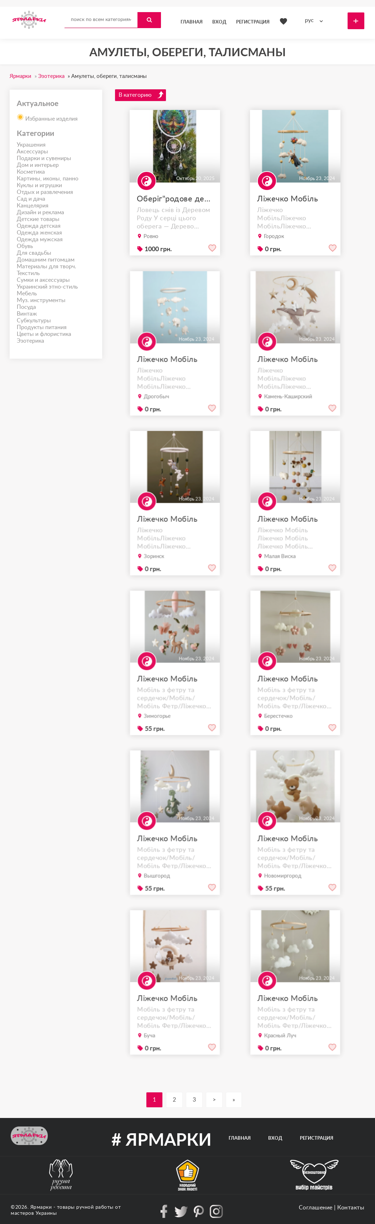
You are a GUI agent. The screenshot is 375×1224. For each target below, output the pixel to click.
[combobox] (315, 20)
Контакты (350, 1207)
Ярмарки (41, 1207)
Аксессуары (32, 151)
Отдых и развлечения (45, 192)
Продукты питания (42, 327)
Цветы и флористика (44, 334)
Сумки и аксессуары (43, 280)
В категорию (141, 94)
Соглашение (316, 1207)
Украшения (31, 145)
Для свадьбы (34, 253)
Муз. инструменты (41, 300)
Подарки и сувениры (44, 158)
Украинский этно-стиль (47, 287)
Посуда (26, 307)
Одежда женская (39, 233)
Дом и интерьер (38, 165)
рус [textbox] (309, 20)
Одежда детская (39, 226)
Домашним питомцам (45, 260)
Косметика (31, 172)
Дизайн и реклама (40, 212)
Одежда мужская (40, 239)
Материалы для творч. (46, 266)
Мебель (27, 293)
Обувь (25, 246)
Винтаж (27, 314)
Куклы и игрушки (39, 185)
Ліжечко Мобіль (287, 199)
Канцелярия (32, 206)
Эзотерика (30, 341)
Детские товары (38, 219)
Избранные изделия (47, 117)
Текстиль (28, 273)
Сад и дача (31, 199)
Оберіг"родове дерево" (175, 199)
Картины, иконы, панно (47, 178)
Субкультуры (34, 320)
